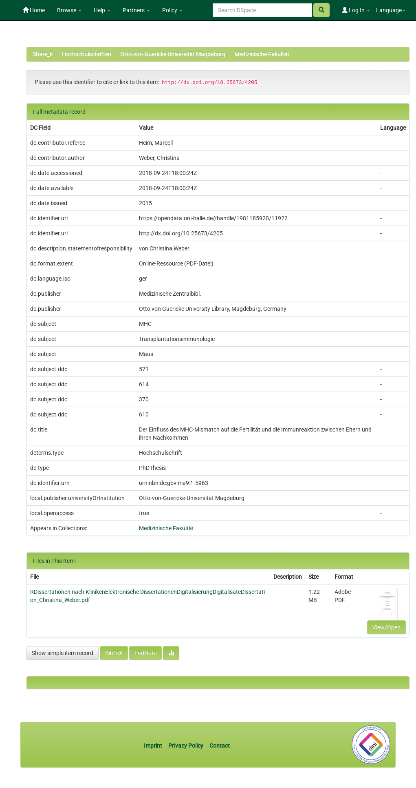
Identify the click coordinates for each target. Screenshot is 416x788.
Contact (219, 745)
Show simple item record (62, 653)
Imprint (153, 745)
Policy (172, 10)
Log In (356, 10)
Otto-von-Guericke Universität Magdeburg (172, 54)
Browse (69, 10)
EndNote (145, 653)
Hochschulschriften (86, 54)
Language (391, 10)
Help (102, 10)
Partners (136, 10)
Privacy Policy (185, 745)
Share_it (43, 54)
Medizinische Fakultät (261, 54)
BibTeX (114, 653)
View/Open (386, 627)
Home (34, 10)
